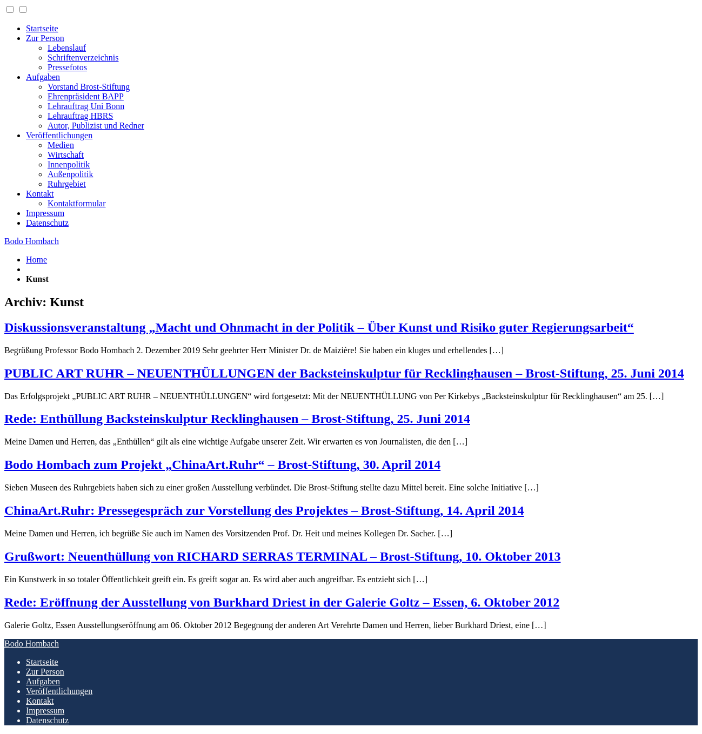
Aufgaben (43, 77)
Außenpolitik (70, 174)
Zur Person (45, 38)
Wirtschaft (66, 154)
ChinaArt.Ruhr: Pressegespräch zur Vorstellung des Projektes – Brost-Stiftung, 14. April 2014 (264, 510)
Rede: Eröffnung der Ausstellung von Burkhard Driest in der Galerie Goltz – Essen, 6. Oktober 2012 (281, 602)
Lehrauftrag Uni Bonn (86, 106)
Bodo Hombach (31, 241)
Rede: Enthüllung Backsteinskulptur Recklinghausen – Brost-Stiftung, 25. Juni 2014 (237, 419)
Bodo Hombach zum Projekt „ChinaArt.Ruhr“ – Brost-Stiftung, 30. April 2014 (222, 464)
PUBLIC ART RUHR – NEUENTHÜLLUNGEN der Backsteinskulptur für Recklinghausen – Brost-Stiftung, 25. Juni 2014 (344, 373)
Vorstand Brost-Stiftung (89, 86)
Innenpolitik (69, 164)
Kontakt (40, 193)
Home (36, 259)
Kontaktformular (77, 203)
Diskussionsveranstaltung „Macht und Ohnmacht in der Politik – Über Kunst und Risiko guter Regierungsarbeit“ (319, 327)
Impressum (45, 213)
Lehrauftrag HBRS (80, 115)
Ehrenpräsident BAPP (86, 96)
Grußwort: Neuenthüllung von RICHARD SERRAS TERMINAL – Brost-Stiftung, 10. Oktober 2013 (282, 556)
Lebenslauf (67, 47)
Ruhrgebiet (67, 183)
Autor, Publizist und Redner (96, 125)
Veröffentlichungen (59, 135)
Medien (61, 145)
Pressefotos (67, 67)
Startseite (42, 28)
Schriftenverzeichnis (83, 57)
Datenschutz (47, 222)
